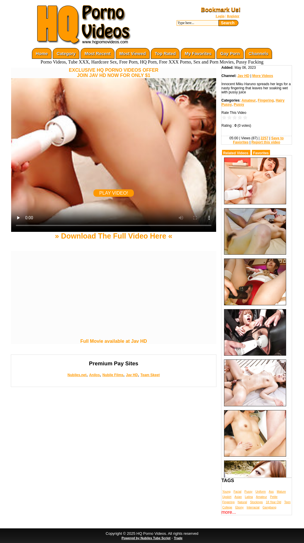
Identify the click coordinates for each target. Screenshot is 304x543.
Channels (259, 53)
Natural (242, 502)
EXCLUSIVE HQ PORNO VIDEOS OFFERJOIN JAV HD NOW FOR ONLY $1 (113, 73)
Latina (249, 497)
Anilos (94, 375)
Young (226, 491)
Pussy (239, 104)
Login (220, 16)
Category (66, 53)
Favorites (261, 153)
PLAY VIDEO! (113, 193)
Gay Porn (230, 53)
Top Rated (165, 53)
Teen (287, 502)
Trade (178, 538)
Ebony (239, 507)
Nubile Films (113, 375)
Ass (271, 491)
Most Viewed (132, 53)
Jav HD (132, 375)
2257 (264, 138)
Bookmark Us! (221, 9)
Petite (274, 497)
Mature (281, 491)
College (227, 507)
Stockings (256, 502)
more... (228, 512)
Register (233, 16)
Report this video (266, 142)
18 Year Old (273, 502)
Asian (238, 497)
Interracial (253, 507)
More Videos (262, 76)
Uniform (260, 491)
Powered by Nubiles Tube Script (146, 538)
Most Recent (97, 53)
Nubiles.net (77, 375)
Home (42, 53)
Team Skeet (150, 375)
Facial (237, 491)
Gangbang (269, 507)
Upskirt (226, 497)
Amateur (249, 100)
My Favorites (198, 53)
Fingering (266, 100)
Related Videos (235, 153)
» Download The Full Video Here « (113, 236)
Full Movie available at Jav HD (113, 341)
